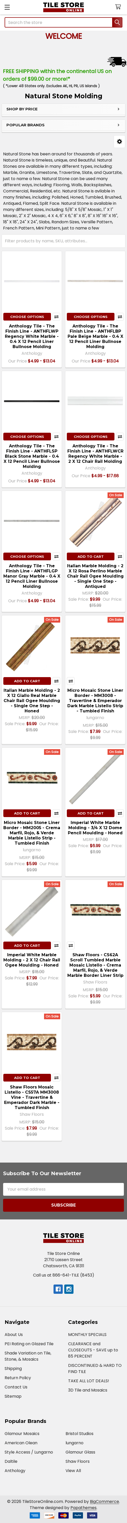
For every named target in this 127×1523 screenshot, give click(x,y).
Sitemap (13, 1396)
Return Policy (18, 1378)
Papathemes (83, 1508)
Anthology (15, 1471)
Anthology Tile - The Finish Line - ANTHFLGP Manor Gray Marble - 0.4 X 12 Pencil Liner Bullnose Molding (31, 576)
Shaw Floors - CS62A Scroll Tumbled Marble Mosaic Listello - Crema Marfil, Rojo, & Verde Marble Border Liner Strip (95, 965)
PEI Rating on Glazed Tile (29, 1344)
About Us (14, 1335)
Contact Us (16, 1387)
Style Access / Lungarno (29, 1452)
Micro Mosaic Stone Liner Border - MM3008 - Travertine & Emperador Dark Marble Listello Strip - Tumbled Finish (95, 700)
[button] (119, 141)
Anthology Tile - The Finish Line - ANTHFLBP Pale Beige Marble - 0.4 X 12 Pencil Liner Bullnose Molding (95, 336)
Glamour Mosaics (22, 1434)
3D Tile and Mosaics (87, 1390)
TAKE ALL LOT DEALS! (88, 1381)
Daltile (11, 1461)
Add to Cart (91, 556)
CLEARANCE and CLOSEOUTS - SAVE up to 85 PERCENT (93, 1350)
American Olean (21, 1443)
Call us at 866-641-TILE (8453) (63, 1275)
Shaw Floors (78, 1461)
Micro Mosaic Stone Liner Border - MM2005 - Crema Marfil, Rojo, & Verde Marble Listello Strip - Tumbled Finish (31, 833)
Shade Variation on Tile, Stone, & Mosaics (28, 1356)
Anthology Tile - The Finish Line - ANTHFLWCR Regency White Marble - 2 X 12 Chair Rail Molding (95, 454)
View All (73, 1471)
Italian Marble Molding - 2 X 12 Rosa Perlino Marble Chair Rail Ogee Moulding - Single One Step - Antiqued (95, 576)
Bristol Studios (79, 1434)
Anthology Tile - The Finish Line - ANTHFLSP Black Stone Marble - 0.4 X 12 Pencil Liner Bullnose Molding (32, 456)
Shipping (13, 1368)
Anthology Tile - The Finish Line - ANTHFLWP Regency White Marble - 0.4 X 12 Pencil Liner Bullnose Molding (32, 336)
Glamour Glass (80, 1452)
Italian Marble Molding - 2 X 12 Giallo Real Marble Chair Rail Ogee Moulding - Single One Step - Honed (32, 700)
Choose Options (27, 317)
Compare (56, 317)
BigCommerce (104, 1501)
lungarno (74, 1443)
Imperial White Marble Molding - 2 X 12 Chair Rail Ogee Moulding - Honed (31, 960)
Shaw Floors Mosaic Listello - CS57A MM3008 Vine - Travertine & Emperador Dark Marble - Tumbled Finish (31, 1097)
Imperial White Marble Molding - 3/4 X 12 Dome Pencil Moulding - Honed (95, 827)
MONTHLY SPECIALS (87, 1335)
